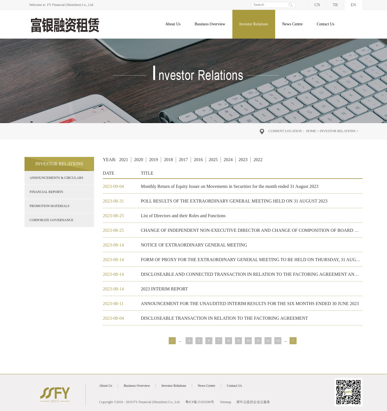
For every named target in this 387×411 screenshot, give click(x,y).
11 (258, 341)
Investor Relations (337, 131)
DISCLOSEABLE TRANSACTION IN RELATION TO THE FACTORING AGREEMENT (224, 318)
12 (268, 341)
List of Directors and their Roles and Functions (183, 215)
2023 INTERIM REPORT (164, 288)
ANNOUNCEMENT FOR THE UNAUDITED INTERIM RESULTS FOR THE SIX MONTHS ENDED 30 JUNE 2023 (250, 303)
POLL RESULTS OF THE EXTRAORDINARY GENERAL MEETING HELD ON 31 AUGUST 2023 (234, 201)
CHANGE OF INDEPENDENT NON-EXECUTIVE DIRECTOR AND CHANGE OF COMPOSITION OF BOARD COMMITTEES (262, 230)
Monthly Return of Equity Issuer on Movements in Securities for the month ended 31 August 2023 (230, 186)
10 (248, 341)
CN (317, 5)
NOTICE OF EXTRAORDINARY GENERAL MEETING (194, 245)
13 (278, 341)
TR (335, 5)
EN (353, 5)
